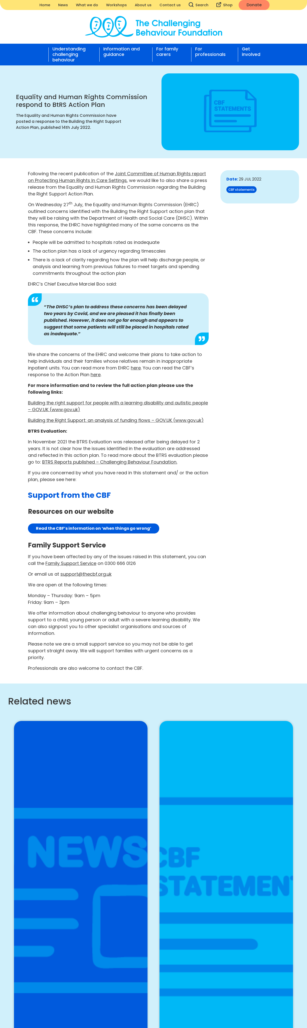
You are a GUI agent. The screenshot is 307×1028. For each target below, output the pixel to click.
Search (198, 4)
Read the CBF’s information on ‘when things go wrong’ (93, 528)
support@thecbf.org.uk (86, 574)
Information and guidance (121, 51)
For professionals (210, 51)
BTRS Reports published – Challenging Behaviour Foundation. (109, 462)
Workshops (116, 4)
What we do (87, 4)
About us (143, 4)
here (136, 368)
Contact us (170, 4)
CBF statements (241, 189)
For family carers (167, 51)
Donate (254, 5)
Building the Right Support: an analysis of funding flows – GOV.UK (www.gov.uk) (116, 420)
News (63, 4)
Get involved (251, 51)
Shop (224, 4)
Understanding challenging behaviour (69, 54)
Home (44, 4)
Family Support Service (70, 563)
